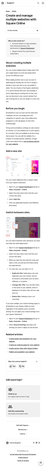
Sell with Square (23, 425)
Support (10, 3)
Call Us (23, 434)
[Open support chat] (40, 462)
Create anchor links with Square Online (23, 348)
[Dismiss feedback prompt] (36, 361)
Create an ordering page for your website (24, 345)
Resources (23, 430)
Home (8, 11)
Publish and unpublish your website (22, 352)
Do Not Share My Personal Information (23, 454)
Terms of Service (23, 460)
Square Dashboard (27, 48)
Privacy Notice (23, 457)
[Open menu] (43, 3)
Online (14, 11)
